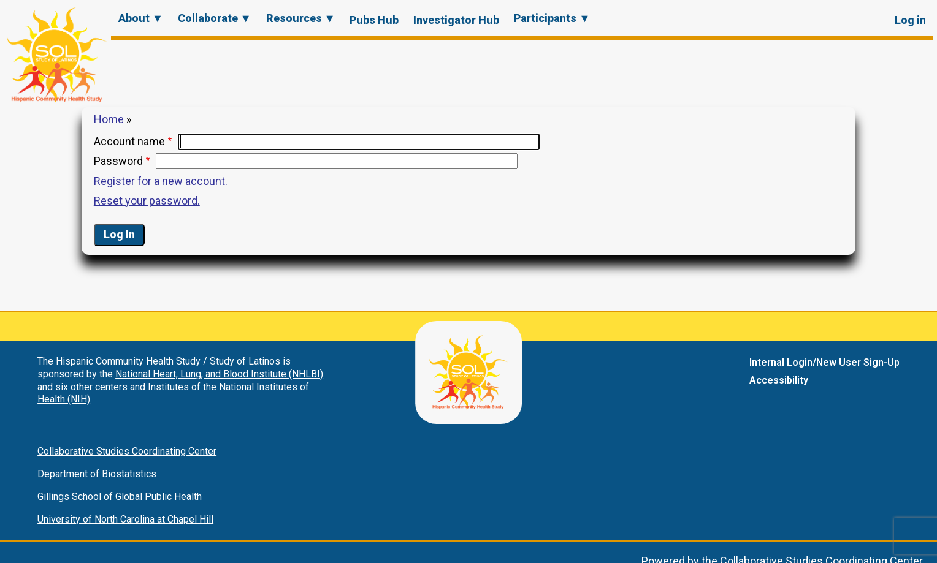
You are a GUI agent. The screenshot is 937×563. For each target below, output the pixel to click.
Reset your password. (147, 200)
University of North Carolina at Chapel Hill (125, 519)
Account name (129, 141)
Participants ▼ (552, 18)
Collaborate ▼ (214, 18)
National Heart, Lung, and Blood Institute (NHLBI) (219, 374)
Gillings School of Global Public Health (119, 496)
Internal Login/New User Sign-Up (824, 362)
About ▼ (140, 18)
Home (109, 119)
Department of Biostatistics (96, 474)
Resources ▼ (300, 18)
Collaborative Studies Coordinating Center (126, 451)
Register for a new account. (161, 181)
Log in (910, 19)
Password (118, 160)
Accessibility (778, 380)
